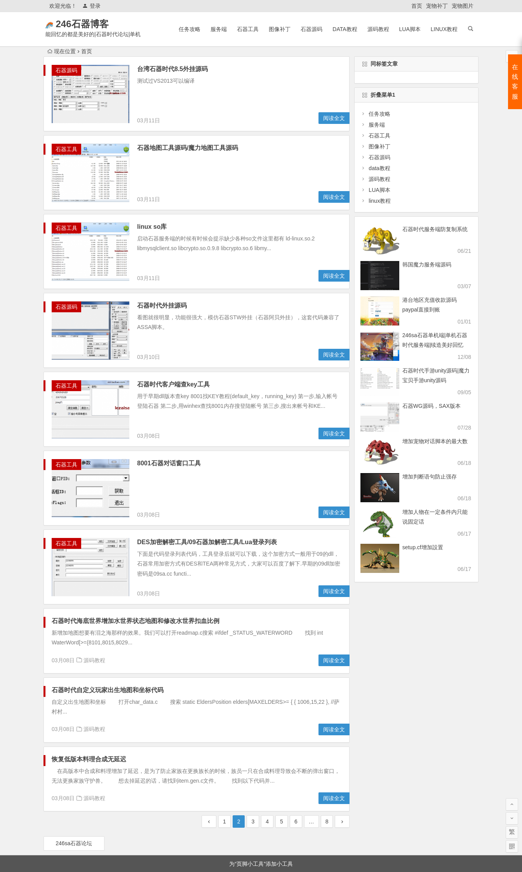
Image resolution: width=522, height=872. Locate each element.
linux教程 (444, 29)
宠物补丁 (437, 6)
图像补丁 (280, 29)
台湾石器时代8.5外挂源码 (172, 69)
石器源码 (311, 29)
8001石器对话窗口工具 (169, 443)
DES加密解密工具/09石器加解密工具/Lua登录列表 (207, 475)
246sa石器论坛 (74, 803)
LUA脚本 (410, 29)
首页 (416, 6)
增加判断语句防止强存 (429, 476)
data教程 (344, 29)
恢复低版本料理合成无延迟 (89, 718)
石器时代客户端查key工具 (173, 364)
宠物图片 (462, 6)
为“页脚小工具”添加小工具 (260, 823)
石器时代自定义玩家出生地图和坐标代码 (108, 649)
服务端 (219, 29)
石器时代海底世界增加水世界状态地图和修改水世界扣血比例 (135, 580)
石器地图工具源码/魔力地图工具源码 (187, 147)
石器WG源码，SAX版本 (431, 406)
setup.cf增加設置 (422, 547)
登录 (91, 6)
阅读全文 (334, 118)
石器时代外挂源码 (162, 285)
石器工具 (248, 29)
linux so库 (152, 179)
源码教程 (378, 29)
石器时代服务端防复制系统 (435, 229)
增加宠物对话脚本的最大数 (435, 441)
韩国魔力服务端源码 (426, 264)
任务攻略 (189, 29)
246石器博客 (93, 24)
